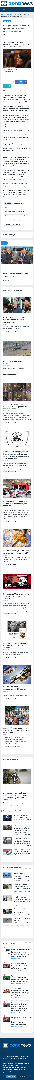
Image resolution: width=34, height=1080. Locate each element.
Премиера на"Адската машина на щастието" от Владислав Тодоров (16, 596)
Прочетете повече (12, 331)
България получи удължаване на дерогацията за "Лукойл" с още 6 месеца (22, 875)
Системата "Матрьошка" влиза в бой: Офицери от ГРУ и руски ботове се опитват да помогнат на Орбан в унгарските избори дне (21, 1020)
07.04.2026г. (20, 958)
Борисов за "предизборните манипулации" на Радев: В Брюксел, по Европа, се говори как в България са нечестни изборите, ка (20, 1006)
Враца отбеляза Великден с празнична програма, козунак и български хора (16, 730)
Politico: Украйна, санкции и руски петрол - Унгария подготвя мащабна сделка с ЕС (22, 852)
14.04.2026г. (18, 811)
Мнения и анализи (19, 857)
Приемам (11, 1076)
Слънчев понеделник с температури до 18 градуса (14, 688)
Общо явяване (21, 220)
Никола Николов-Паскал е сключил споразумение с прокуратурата (14, 320)
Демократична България (12, 224)
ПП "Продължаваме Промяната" (15, 211)
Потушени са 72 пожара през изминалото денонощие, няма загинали (15, 503)
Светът (16, 845)
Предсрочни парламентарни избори (16, 216)
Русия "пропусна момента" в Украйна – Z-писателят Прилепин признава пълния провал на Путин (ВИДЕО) (20, 978)
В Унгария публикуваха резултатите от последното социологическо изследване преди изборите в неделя (20, 966)
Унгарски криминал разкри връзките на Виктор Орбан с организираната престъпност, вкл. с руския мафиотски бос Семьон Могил (20, 992)
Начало (3, 14)
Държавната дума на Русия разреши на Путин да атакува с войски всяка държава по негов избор (16, 796)
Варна (13, 1012)
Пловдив (4, 243)
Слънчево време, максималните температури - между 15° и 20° (16, 552)
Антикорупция (9, 220)
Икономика (17, 880)
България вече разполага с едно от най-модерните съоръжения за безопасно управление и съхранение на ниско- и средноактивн (22, 899)
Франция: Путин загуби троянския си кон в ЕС (21, 816)
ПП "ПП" (7, 207)
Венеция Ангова (19, 203)
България (9, 14)
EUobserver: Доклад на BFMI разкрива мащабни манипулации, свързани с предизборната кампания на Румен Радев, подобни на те (20, 952)
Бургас (16, 922)
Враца (15, 905)
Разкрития (14, 958)
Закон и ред (17, 914)
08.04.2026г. (18, 997)
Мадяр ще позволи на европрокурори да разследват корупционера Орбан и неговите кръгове (22, 840)
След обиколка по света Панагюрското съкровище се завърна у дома (15, 406)
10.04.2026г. (18, 971)
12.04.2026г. (20, 1026)
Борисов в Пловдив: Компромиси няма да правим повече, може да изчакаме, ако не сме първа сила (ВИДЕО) (16, 274)
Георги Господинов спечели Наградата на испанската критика (14, 645)
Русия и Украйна (8, 811)
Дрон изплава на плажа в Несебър (13, 362)
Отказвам (21, 1076)
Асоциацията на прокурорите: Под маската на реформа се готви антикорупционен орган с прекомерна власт (16, 455)
